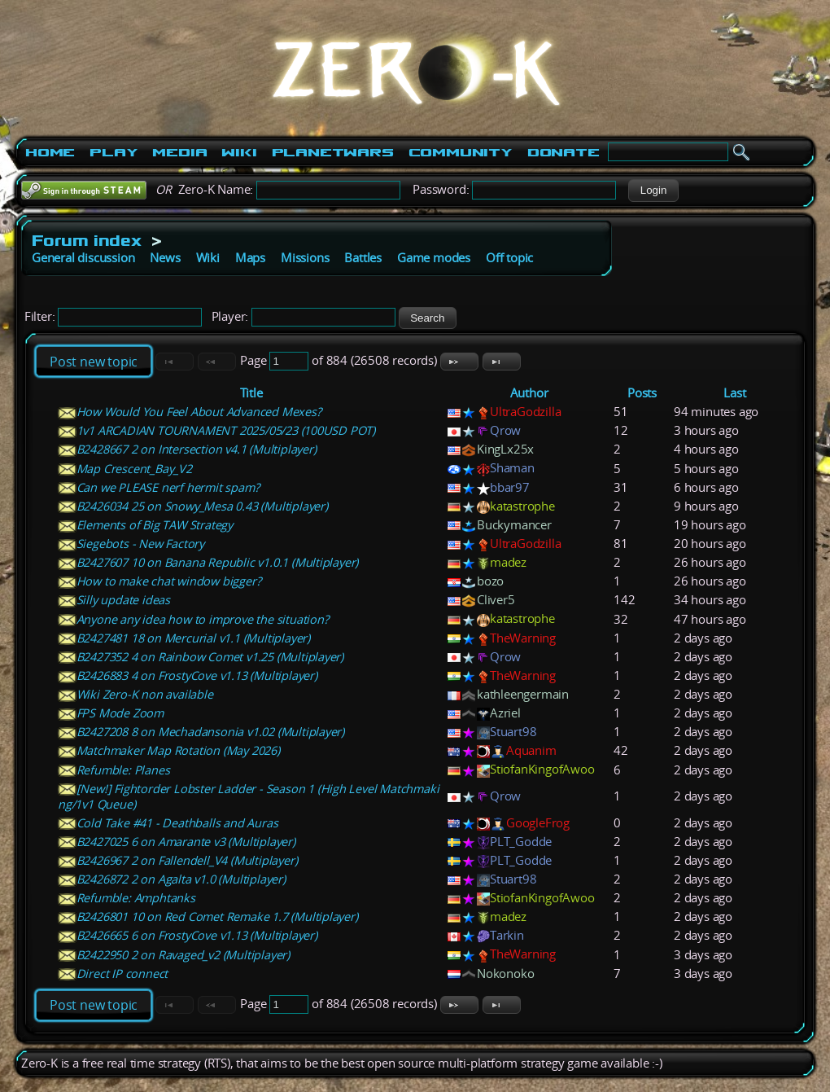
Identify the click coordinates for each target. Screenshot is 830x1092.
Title (251, 393)
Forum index (87, 240)
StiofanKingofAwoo (542, 769)
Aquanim (531, 750)
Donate (563, 152)
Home (50, 152)
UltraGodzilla (525, 411)
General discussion (83, 257)
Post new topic (94, 362)
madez (508, 562)
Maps (250, 257)
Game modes (433, 257)
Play (114, 152)
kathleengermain (523, 694)
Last (734, 393)
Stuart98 (513, 731)
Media (179, 152)
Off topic (509, 257)
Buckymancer (514, 525)
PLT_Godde (521, 841)
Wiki (238, 152)
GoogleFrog (538, 823)
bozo (490, 581)
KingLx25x (505, 449)
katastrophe (522, 506)
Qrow (505, 430)
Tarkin (507, 935)
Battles (363, 257)
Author (529, 393)
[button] (653, 190)
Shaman (512, 468)
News (165, 257)
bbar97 (510, 487)
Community (460, 152)
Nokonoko (505, 973)
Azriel (505, 713)
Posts (642, 393)
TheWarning (523, 638)
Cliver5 (496, 599)
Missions (305, 257)
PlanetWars (333, 152)
